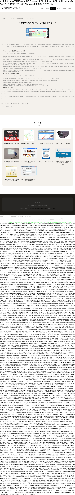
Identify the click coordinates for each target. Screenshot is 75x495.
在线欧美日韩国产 (50, 438)
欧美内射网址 (64, 411)
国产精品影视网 (71, 268)
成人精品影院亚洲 (36, 437)
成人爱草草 (13, 329)
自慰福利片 (33, 378)
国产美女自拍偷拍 (53, 294)
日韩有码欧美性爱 (47, 398)
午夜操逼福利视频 (65, 488)
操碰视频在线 (55, 440)
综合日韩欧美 (62, 433)
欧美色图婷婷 (69, 482)
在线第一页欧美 (21, 314)
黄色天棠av (46, 244)
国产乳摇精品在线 (24, 391)
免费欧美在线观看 (32, 409)
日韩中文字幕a (38, 242)
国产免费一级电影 (47, 277)
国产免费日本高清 (31, 412)
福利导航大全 (7, 395)
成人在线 (34, 404)
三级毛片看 (9, 320)
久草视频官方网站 (54, 379)
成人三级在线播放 (54, 421)
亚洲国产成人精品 (47, 360)
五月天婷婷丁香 (16, 303)
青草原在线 (53, 317)
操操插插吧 (67, 333)
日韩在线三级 (26, 284)
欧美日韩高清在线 (61, 317)
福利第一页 (45, 255)
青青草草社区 (35, 371)
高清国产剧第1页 (14, 395)
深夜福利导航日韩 (16, 440)
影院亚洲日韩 (34, 227)
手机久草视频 (18, 476)
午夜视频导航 (60, 229)
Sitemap (53, 208)
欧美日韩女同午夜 (53, 244)
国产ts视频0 (14, 236)
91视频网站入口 (7, 371)
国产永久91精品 (55, 279)
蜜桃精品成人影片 (51, 372)
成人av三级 (32, 294)
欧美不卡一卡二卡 (40, 291)
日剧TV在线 (50, 430)
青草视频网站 (16, 312)
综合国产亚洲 (45, 423)
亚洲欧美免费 (23, 281)
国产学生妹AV (62, 303)
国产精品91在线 (17, 402)
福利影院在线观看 (9, 417)
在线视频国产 (7, 282)
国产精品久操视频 (51, 452)
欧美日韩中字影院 (27, 237)
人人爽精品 (56, 490)
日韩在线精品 (29, 230)
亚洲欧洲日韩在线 (11, 437)
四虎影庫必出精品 (55, 288)
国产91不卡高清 (61, 274)
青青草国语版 (61, 388)
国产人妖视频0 (23, 461)
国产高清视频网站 (16, 390)
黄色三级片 (28, 445)
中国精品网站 (13, 487)
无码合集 (66, 383)
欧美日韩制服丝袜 (63, 279)
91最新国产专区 (18, 492)
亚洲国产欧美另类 (18, 277)
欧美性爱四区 (55, 267)
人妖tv (72, 303)
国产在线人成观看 (41, 409)
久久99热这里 (55, 329)
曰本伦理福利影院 (68, 286)
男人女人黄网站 (64, 395)
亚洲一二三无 (49, 461)
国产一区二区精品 (16, 447)
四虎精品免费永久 (28, 296)
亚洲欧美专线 (57, 430)
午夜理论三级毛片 (42, 391)
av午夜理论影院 (46, 492)
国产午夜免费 (46, 473)
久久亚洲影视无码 (64, 469)
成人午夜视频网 (42, 310)
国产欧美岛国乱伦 (24, 421)
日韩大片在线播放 (40, 428)
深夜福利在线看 (59, 442)
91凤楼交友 (40, 362)
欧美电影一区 (25, 293)
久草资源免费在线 (57, 405)
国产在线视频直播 (67, 374)
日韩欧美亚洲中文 (32, 293)
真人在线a (69, 476)
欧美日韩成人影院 (40, 251)
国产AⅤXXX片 (67, 365)
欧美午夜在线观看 (38, 457)
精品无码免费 (37, 258)
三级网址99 (25, 490)
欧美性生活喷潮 (50, 256)
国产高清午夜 (72, 400)
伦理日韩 (63, 443)
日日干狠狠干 (57, 260)
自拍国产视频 (28, 411)
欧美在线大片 (71, 275)
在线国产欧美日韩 (24, 386)
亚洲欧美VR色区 (38, 381)
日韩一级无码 (30, 303)
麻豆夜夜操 (25, 277)
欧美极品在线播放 (58, 393)
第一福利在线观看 (14, 343)
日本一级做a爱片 (56, 461)
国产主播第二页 (15, 350)
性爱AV (18, 244)
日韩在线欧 (24, 260)
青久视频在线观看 (8, 383)
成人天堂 (61, 301)
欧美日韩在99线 (45, 369)
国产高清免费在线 (53, 362)
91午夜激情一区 (23, 355)
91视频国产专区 (29, 305)
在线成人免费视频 (29, 315)
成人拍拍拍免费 (63, 404)
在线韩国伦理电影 (10, 258)
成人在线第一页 (18, 423)
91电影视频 (2, 355)
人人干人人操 (5, 469)
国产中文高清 (25, 383)
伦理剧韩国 (40, 326)
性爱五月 (19, 293)
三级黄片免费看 (6, 488)
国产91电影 (45, 242)
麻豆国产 (5, 230)
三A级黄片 (6, 333)
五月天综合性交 (38, 360)
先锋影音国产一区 (61, 248)
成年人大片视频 (59, 475)
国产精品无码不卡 (53, 365)
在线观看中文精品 (52, 286)
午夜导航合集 (17, 331)
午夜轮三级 (53, 300)
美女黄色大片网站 (67, 478)
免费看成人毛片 (14, 443)
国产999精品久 (56, 265)
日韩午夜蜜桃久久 (44, 262)
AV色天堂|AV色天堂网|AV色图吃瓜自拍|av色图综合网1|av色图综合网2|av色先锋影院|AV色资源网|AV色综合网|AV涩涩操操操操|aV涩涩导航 (30, 219)
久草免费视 (54, 445)
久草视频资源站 (13, 282)
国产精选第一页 (67, 355)
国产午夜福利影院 (10, 397)
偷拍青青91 (64, 308)
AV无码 (10, 310)
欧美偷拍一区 (34, 416)
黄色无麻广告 (27, 374)
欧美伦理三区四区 (60, 492)
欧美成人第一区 (68, 435)
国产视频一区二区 (44, 229)
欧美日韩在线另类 (37, 281)
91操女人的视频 (32, 480)
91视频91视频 (24, 331)
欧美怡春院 (52, 473)
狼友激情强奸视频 (21, 371)
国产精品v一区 (68, 381)
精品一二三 (62, 428)
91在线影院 (60, 457)
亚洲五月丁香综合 (45, 327)
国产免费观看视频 (19, 284)
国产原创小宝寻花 (16, 459)
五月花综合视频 (40, 419)
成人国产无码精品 (32, 435)
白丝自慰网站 (12, 279)
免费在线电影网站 (24, 485)
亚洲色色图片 (40, 270)
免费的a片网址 (42, 345)
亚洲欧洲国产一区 (31, 291)
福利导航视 (44, 372)
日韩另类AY (49, 391)
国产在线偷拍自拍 (70, 379)
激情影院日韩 (35, 346)
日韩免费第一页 (48, 419)
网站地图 (62, 219)
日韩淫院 (19, 487)
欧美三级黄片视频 (4, 296)
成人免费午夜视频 (61, 487)
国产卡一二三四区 (43, 308)
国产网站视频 (6, 314)
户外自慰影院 (23, 398)
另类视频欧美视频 (31, 286)
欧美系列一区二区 (39, 412)
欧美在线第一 (61, 352)
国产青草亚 (58, 431)
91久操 (55, 409)
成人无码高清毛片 (49, 334)
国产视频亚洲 (30, 343)
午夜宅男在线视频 (50, 409)
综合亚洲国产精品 (39, 355)
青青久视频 (7, 343)
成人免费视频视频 (45, 296)
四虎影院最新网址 (55, 350)
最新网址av (62, 322)
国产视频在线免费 (10, 409)
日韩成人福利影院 (43, 411)
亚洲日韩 (14, 339)
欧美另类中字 (26, 488)
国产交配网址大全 (11, 490)
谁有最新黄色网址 (18, 333)
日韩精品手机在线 (57, 241)
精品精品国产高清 (37, 322)
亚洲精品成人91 (19, 365)
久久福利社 (10, 281)
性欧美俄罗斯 (56, 234)
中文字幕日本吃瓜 (9, 421)
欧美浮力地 (55, 449)
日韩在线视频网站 (68, 277)
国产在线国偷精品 (42, 374)
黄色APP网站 (70, 338)
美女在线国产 (15, 263)
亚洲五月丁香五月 (69, 319)
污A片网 (37, 473)
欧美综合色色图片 (15, 364)
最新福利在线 (5, 315)
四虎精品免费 (9, 478)
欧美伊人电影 (41, 397)
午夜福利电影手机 (33, 326)
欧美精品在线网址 (42, 452)
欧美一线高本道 (64, 263)
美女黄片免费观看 (24, 438)
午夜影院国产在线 (66, 331)
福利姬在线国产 (6, 341)
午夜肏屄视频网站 (4, 412)
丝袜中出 (62, 435)
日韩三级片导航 (36, 256)
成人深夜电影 (3, 225)
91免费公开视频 (51, 308)
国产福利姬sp (22, 449)
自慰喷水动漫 (26, 317)
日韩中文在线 (69, 443)
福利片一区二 (47, 428)
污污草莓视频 (40, 317)
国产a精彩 (56, 256)
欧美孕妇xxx (41, 232)
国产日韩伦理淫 (51, 376)
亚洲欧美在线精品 (68, 346)
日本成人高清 (8, 473)
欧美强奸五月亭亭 (49, 251)
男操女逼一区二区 (44, 237)
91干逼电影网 (14, 307)
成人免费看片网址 (7, 424)
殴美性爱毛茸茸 (53, 343)
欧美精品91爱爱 (16, 324)
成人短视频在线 (56, 450)
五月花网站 (10, 374)
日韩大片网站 (37, 357)
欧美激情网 (46, 362)
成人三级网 (34, 268)
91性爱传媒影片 (68, 450)
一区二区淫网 (47, 239)
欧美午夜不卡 (59, 437)
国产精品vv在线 (55, 391)
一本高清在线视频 (46, 303)
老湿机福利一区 (69, 490)
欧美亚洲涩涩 (16, 485)
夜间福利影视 (38, 234)
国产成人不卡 (58, 438)
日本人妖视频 (48, 482)
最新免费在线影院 (28, 345)
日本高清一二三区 (67, 310)
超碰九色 (5, 485)
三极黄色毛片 (55, 414)
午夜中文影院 (32, 423)
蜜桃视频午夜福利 (21, 339)
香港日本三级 (63, 376)
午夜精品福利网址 (29, 454)
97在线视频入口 (18, 237)
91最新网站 (53, 398)
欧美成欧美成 (51, 416)
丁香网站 (69, 260)
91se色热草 (14, 294)
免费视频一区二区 (69, 317)
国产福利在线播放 (61, 407)
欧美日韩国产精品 (45, 258)
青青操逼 (20, 383)
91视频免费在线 (8, 369)
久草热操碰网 (56, 463)
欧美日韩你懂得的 (44, 407)
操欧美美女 (43, 298)
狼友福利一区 (24, 475)
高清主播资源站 (62, 379)
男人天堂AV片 (10, 449)
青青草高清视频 (47, 440)
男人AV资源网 (3, 447)
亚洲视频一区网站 (55, 239)
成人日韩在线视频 (4, 289)
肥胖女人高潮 (58, 227)
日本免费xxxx (52, 402)
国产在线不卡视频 (63, 338)
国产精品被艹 (56, 469)
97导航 (7, 244)
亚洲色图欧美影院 (21, 411)
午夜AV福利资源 (61, 324)
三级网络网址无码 (33, 232)
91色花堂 (73, 343)
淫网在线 (70, 395)
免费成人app (21, 239)
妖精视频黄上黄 (25, 476)
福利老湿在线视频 (61, 232)
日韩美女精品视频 (40, 383)
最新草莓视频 (24, 289)
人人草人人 (8, 482)
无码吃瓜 (40, 402)
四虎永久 (68, 419)
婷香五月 (38, 480)
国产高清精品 (22, 310)
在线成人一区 (71, 249)
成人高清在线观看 (68, 352)
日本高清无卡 (49, 454)
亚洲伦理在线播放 (54, 303)
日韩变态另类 (59, 336)
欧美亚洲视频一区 (68, 440)
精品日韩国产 (43, 256)
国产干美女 (14, 383)
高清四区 (38, 289)
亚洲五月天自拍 (69, 232)
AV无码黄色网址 (4, 428)
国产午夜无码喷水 (49, 386)
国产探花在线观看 (10, 249)
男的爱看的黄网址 (14, 341)
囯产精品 (16, 449)
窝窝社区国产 (39, 260)
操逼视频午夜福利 (51, 475)
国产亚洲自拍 (56, 251)
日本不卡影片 (19, 468)
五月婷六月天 (43, 300)
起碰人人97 (30, 258)
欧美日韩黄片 (31, 421)
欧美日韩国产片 (61, 485)
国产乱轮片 (36, 454)
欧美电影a (15, 374)
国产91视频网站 (34, 426)
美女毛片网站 (7, 362)
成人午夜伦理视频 (57, 298)
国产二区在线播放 (11, 480)
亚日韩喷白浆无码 (33, 391)
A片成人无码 (53, 492)
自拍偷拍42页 (23, 359)
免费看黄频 (16, 457)
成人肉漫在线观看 (14, 298)
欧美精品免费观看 (52, 390)
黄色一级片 (19, 308)
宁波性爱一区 (22, 457)
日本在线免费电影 (66, 300)
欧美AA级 (41, 445)
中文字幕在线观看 (69, 329)
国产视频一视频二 (31, 473)
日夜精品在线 (21, 463)
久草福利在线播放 (56, 345)
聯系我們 (58, 8)
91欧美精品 (59, 300)
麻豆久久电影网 (32, 440)
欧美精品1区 (66, 229)
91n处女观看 (47, 352)
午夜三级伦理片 (3, 281)
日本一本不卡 (18, 270)
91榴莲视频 (53, 466)
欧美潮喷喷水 (22, 249)
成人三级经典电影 (17, 288)
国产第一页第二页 (14, 405)
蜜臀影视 (47, 223)
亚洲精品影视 (42, 388)
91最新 (41, 473)
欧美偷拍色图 (60, 237)
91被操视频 (38, 275)
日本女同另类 (50, 312)
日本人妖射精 (33, 317)
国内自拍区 (27, 450)
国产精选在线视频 (19, 437)
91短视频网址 (45, 478)
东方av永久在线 (17, 230)
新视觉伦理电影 (23, 385)
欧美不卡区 (4, 480)
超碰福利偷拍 (68, 248)
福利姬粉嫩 (30, 372)
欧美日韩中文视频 (47, 270)
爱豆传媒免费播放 (35, 308)
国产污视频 (37, 236)
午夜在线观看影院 (31, 385)
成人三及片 (71, 227)
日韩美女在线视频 (41, 293)
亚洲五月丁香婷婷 (4, 275)
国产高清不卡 (3, 256)
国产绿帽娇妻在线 (10, 336)
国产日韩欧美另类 (34, 365)
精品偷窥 (55, 255)
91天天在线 (50, 234)
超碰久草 (54, 487)
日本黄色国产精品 (9, 260)
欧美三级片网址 (8, 294)
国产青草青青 (44, 312)
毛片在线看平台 (49, 450)
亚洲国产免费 (64, 378)
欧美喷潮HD (11, 435)
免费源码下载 (32, 242)
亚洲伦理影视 (41, 488)
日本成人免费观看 (31, 324)
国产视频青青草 (36, 301)
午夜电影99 (67, 388)
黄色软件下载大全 (31, 289)
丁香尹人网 (11, 277)
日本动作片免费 (14, 464)
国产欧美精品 (36, 246)
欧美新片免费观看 (53, 369)
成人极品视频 (46, 338)
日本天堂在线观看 (64, 326)
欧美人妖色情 (54, 315)
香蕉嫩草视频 (13, 255)
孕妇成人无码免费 (67, 315)
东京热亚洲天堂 (64, 483)
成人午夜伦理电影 (19, 407)
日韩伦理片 (25, 424)
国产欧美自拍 (11, 286)
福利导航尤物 (6, 400)
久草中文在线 (51, 322)
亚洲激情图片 (62, 319)
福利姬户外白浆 (38, 466)
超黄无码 (41, 379)
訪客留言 (69, 8)
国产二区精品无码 (4, 308)
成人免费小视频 (41, 417)
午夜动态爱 (10, 485)
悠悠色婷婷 (26, 265)
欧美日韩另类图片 (48, 463)
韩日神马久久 (50, 339)
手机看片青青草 (8, 263)
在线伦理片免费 (57, 249)
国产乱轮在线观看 (69, 480)
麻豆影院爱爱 (35, 482)
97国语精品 (32, 487)
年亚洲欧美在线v (64, 234)
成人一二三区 (28, 334)
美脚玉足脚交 (35, 411)
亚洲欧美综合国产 (35, 262)
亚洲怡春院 (44, 483)
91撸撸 (32, 298)
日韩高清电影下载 (31, 475)
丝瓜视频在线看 (7, 329)
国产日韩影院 (22, 369)
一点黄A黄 (60, 315)
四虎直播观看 (20, 478)
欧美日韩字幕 (29, 430)
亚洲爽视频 (40, 320)
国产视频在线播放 (48, 355)
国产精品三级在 (56, 417)
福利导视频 (14, 371)
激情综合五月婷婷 (56, 424)
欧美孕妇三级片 (61, 445)
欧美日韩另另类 (10, 442)
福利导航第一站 (44, 289)
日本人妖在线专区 (27, 469)
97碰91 (54, 357)
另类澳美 (38, 461)
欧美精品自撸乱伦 (25, 326)
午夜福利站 (21, 334)
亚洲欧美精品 (22, 320)
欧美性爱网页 (68, 492)
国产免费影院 (59, 305)
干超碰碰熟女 (22, 456)
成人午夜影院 (55, 482)
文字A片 (20, 307)
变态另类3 (14, 478)
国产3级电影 (21, 263)
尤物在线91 (14, 430)
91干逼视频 (30, 322)
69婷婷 (62, 450)
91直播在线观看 (5, 327)
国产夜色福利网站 (7, 386)
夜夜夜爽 (8, 378)
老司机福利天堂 (15, 386)
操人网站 (34, 230)
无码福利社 (60, 255)
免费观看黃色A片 (49, 388)
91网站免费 (62, 417)
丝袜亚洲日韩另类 (41, 334)
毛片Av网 (72, 255)
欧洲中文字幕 (31, 431)
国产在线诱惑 (22, 471)
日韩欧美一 (52, 296)
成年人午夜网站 (57, 386)
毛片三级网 (17, 232)
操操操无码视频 (37, 490)
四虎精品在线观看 (12, 475)
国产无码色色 (46, 379)
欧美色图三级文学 (40, 414)
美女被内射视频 (41, 284)
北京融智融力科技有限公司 (40, 208)
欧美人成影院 (56, 371)
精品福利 (34, 274)
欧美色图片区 (64, 249)
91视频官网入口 (4, 270)
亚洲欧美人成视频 (29, 255)
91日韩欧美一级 (51, 236)
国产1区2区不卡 (66, 339)
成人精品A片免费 (34, 284)
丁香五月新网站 (46, 317)
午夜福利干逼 (11, 317)
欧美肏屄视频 (27, 298)
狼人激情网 (47, 397)
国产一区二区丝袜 (55, 326)
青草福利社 (38, 331)
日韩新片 (9, 381)
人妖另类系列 (31, 459)
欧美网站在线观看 (4, 463)
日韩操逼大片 (17, 289)
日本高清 (68, 293)
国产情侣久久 (52, 442)
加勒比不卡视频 (33, 488)
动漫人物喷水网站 (30, 398)
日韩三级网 (51, 223)
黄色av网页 (41, 223)
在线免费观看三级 (45, 343)
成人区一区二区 (63, 251)
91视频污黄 (60, 258)
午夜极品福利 (70, 454)
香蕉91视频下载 (51, 314)
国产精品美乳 (71, 236)
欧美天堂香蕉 (49, 417)
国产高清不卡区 (32, 492)
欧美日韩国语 (50, 225)
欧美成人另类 (41, 329)
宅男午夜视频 (72, 282)
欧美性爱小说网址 (50, 353)
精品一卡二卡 (61, 362)
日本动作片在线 (58, 374)
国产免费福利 (16, 225)
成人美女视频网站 (13, 239)
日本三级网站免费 (6, 404)
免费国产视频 (5, 301)
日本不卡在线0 (56, 341)
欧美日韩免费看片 (28, 253)
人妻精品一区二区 (69, 390)
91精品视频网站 (66, 305)
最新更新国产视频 (29, 449)
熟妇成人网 (41, 365)
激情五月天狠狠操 (13, 463)
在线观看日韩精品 (55, 348)
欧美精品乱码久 (47, 267)
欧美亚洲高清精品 (7, 471)
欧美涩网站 (49, 483)
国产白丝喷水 (31, 350)
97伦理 (48, 456)
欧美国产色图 (55, 301)
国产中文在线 (68, 242)
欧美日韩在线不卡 (11, 232)
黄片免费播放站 (52, 229)
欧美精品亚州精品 (52, 437)
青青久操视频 (70, 265)
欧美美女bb (21, 246)
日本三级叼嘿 (67, 452)
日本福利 (65, 236)
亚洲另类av (6, 452)
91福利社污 (27, 463)
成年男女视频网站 (62, 307)
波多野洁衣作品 (59, 346)
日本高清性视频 (65, 327)
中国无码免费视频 (65, 431)
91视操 (42, 315)
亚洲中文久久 (65, 353)
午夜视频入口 (11, 270)
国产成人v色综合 (15, 473)
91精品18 (16, 353)
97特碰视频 (67, 487)
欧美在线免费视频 (6, 393)
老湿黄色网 (62, 359)
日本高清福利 (21, 294)
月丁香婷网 (2, 378)
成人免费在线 (40, 277)
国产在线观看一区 (11, 423)
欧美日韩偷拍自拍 (17, 348)
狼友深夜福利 (69, 430)
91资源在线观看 (26, 442)
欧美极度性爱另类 (30, 236)
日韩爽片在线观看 (26, 279)
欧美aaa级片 (21, 362)
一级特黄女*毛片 (40, 440)
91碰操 (33, 395)
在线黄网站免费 (43, 236)
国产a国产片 (16, 367)
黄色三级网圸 (30, 390)
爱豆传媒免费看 (53, 485)
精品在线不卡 (17, 409)
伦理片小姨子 (37, 315)
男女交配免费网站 (37, 303)
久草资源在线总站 (45, 485)
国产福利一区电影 (44, 447)
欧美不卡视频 (27, 478)
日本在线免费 (24, 435)
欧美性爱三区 (34, 333)
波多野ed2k (70, 334)
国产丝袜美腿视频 (4, 305)
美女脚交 (62, 371)
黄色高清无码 (46, 324)
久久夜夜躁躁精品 (55, 428)
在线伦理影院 (23, 466)
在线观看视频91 (34, 445)
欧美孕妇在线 (34, 442)
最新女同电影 (16, 494)
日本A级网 (20, 374)
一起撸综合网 (11, 469)
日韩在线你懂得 (38, 324)
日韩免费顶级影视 (6, 253)
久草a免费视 (12, 476)
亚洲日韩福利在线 (68, 360)
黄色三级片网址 (43, 336)
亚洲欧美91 (68, 256)
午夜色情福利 (21, 395)
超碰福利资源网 (67, 244)
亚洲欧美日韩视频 (39, 248)
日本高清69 (12, 407)
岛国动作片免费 (31, 428)
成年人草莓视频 (28, 456)
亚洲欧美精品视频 (70, 417)
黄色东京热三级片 (10, 326)
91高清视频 (31, 248)
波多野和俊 (46, 464)
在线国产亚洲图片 (54, 456)
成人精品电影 (68, 281)
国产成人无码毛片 (41, 241)
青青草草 (36, 471)
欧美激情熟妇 (3, 320)
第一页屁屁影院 (35, 407)
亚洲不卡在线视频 (18, 397)
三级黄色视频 (7, 338)
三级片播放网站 (49, 393)
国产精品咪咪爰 (48, 424)
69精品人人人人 (62, 482)
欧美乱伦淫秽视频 (46, 466)
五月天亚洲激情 (7, 307)
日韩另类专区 (45, 402)
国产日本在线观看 (14, 431)
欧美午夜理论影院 (28, 437)
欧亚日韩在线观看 (59, 385)
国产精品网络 (31, 485)
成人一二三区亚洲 (65, 298)
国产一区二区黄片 (65, 402)
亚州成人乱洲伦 (9, 242)
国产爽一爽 (16, 352)
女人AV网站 (23, 223)
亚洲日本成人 (16, 319)
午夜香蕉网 (55, 355)
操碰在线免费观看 (65, 424)
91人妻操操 (45, 367)
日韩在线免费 (39, 435)
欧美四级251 (25, 480)
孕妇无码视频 (51, 385)
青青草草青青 (7, 388)
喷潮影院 (29, 336)
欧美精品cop (24, 390)
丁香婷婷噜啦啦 (9, 303)
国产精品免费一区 (10, 331)
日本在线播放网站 (43, 314)
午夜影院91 (39, 492)
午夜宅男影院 (49, 357)
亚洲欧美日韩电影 (64, 400)
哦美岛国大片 (69, 407)
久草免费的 (21, 267)
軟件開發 (34, 208)
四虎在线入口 (67, 237)
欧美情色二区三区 (53, 478)
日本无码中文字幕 (9, 312)
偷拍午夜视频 (68, 466)
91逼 (29, 364)
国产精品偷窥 (33, 419)
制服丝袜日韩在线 (12, 293)
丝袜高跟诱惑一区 (57, 483)
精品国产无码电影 (27, 388)
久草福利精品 (41, 265)
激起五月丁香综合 (6, 454)
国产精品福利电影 (38, 390)
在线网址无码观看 (45, 405)
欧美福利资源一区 (45, 282)
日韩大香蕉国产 (49, 426)
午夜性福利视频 (39, 352)
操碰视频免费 (10, 225)
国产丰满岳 (54, 284)
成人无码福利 (31, 225)
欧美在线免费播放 (35, 272)
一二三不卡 (70, 397)
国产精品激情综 (59, 464)
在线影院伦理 (9, 248)
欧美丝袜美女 (45, 286)
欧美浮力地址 (64, 241)
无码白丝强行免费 (32, 494)
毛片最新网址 (35, 362)
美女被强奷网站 (24, 258)
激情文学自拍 (49, 298)
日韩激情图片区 (59, 236)
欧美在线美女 (15, 234)
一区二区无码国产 (68, 262)
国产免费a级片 (15, 369)
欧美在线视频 (56, 293)
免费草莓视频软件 (63, 468)
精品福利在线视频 (53, 258)
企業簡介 (47, 8)
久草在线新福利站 (13, 327)
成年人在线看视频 (24, 364)
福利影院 (55, 388)
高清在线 (48, 300)
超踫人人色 (29, 482)
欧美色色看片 (54, 360)
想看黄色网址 (51, 253)
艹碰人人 (4, 242)
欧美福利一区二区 (21, 255)
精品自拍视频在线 (8, 456)
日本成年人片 (44, 468)
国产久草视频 (58, 282)
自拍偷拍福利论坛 (15, 461)
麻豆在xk (43, 348)
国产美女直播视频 (4, 419)
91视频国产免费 (41, 333)
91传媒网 (51, 260)
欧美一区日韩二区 (16, 248)
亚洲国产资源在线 (20, 345)
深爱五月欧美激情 (66, 223)
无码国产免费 (43, 449)
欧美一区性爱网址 (61, 246)
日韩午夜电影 (37, 229)
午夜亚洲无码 (17, 286)
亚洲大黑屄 (42, 357)
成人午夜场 (33, 334)
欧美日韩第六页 (25, 376)
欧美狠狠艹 (36, 459)
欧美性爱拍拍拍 (14, 471)
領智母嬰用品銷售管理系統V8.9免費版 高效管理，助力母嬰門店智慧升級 (63, 163)
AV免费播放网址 (7, 300)
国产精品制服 (45, 322)
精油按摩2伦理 (7, 246)
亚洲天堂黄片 (56, 291)
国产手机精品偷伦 (35, 237)
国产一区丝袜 (21, 241)
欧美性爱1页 (41, 267)
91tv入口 (52, 395)
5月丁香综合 (37, 431)
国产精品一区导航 (20, 338)
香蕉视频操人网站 (60, 372)
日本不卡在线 (61, 244)
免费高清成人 (38, 395)
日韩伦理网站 (59, 476)
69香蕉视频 (11, 289)
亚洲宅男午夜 (63, 260)
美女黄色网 (31, 244)
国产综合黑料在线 (49, 291)
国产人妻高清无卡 (9, 288)
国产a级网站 (21, 393)
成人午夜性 (27, 267)
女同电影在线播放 (58, 312)
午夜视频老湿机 (3, 475)
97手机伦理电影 (48, 329)
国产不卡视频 (52, 423)
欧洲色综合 (8, 464)
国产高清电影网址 (44, 305)
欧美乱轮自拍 (43, 487)
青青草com (42, 461)
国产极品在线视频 (41, 386)
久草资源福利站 (71, 438)
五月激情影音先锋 (59, 310)
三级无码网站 (31, 367)
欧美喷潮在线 (68, 485)
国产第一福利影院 (59, 452)
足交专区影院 (36, 305)
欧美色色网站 (21, 433)
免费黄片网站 (29, 417)
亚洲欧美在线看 (40, 230)
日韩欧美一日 (3, 381)
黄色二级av (16, 466)
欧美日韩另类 (27, 393)
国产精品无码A (55, 419)
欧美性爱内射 (8, 461)
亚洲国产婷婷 (33, 338)
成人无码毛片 (55, 277)
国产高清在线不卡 (27, 405)
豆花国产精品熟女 (69, 421)
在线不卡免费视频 (52, 367)
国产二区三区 (64, 438)
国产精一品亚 (10, 230)
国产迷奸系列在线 (22, 360)
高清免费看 (9, 447)
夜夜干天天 (35, 379)
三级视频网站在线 (43, 346)
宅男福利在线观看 (26, 419)
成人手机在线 (12, 412)
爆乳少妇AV (67, 459)
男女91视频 (62, 239)
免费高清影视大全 (11, 416)
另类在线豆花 (16, 355)
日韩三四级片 (31, 483)
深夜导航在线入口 (67, 301)
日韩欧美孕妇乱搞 (11, 256)
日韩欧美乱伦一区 (4, 284)
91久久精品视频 (23, 352)
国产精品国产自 (68, 270)
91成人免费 (48, 284)
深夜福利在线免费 (43, 341)
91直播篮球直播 (23, 268)
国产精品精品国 (56, 454)
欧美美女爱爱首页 (13, 308)
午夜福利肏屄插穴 (5, 241)
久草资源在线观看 (58, 339)
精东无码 (50, 255)
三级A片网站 (13, 454)
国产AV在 (2, 457)
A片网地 (10, 440)
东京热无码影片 (48, 293)
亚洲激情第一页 (9, 355)
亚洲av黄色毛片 (11, 301)
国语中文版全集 (35, 336)
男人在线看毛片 (14, 322)
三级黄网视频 (22, 445)
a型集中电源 (33, 275)
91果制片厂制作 (33, 450)
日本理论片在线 (28, 346)
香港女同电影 (40, 288)
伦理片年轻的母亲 (25, 487)
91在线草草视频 (9, 348)
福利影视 (33, 414)
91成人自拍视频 (26, 251)
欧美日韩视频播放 (66, 416)
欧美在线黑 (57, 411)
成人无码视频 (38, 294)
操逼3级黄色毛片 (69, 284)
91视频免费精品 (33, 320)
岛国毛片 (7, 476)
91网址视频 (57, 296)
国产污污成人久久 (19, 274)
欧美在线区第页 (8, 324)
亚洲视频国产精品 (23, 464)
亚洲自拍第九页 (52, 305)
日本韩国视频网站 (25, 244)
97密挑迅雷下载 (28, 263)
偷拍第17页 (22, 381)
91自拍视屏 (7, 443)
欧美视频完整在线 (53, 324)
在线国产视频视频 (54, 230)
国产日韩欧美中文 (39, 359)
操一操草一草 (41, 463)
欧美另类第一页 (20, 452)
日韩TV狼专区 (49, 241)
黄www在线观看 (30, 443)
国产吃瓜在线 (24, 447)
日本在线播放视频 (70, 294)
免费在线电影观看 (53, 262)
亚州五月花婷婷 (33, 267)
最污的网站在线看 (26, 307)
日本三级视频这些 (56, 435)
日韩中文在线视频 (11, 268)
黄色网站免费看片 (25, 275)
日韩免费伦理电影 (65, 296)
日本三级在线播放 (32, 319)
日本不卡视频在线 (36, 327)
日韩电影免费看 (56, 488)
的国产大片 (15, 456)
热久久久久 (44, 331)
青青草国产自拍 (31, 468)
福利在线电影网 (35, 300)
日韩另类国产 (69, 359)
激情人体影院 (54, 232)
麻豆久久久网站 (57, 353)
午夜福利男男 (62, 421)
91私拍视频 (61, 277)
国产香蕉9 (54, 383)
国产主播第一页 (28, 249)
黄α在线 (42, 301)
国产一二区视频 (18, 490)
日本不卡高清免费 (42, 227)
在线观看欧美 (8, 322)
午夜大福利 (41, 246)
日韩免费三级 (62, 256)
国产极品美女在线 (71, 426)
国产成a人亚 (57, 263)
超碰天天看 (57, 402)
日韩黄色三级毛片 (10, 376)
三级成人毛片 (14, 300)
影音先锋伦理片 (32, 424)
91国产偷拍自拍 (8, 390)
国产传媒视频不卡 (46, 395)
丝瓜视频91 (7, 267)
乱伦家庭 (27, 320)
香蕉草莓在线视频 (15, 385)
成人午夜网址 (5, 317)
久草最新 (37, 438)
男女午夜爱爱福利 (61, 398)
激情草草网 (63, 473)
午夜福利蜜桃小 (51, 289)
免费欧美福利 (32, 476)
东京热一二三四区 (60, 459)
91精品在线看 (70, 447)
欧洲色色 (49, 279)
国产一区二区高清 (62, 449)
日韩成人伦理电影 (31, 359)
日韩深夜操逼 (16, 291)
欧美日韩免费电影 (63, 456)
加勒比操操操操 (23, 291)
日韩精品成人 (66, 255)
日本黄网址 (17, 412)
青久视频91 (31, 400)
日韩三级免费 (40, 378)
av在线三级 (10, 319)
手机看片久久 (3, 237)
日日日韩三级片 (47, 364)
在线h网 (24, 397)
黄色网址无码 (55, 333)
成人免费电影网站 (37, 296)
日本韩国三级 (42, 426)
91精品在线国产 (14, 393)
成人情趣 (72, 445)
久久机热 (11, 402)
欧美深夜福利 (34, 364)
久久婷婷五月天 (52, 242)
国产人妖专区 (45, 294)
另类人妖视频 (42, 393)
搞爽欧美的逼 (12, 419)
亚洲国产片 (58, 443)
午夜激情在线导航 (9, 391)
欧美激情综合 (15, 310)
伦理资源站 (41, 469)
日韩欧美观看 (51, 447)
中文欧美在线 (37, 449)
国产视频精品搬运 (20, 301)
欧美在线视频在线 (50, 374)
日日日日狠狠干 (13, 488)
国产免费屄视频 (13, 433)
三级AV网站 (60, 360)
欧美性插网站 (17, 258)
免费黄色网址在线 (27, 262)
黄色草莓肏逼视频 (22, 443)
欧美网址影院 (21, 426)
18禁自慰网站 (31, 438)
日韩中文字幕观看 (61, 281)
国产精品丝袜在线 (47, 378)
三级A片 (40, 478)
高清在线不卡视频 (23, 372)
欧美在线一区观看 (10, 262)
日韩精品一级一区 (24, 367)
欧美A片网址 (36, 345)
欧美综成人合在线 (65, 225)
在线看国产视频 (70, 411)
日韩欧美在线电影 (9, 291)
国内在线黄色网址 (15, 359)
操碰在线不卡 (29, 327)
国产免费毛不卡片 (13, 314)
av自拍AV (21, 378)
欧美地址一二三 (32, 383)
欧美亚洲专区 (17, 391)
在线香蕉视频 (43, 431)
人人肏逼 (8, 360)
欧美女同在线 (13, 379)
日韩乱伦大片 (50, 249)
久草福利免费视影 (43, 371)
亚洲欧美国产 (65, 227)
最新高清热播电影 (71, 348)
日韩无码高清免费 (30, 369)
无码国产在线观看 (22, 482)
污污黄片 (54, 364)
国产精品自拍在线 (22, 430)
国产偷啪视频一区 (29, 301)
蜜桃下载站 (36, 353)
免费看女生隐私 (20, 253)
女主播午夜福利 (50, 471)
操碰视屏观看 (62, 230)
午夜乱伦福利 (61, 369)
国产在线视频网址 (48, 412)
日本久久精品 (38, 421)
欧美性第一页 (60, 343)
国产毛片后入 (32, 376)
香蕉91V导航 (49, 307)
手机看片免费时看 (70, 274)
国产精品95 (23, 303)
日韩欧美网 (60, 355)
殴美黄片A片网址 (12, 275)
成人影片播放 (44, 234)
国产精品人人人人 (56, 404)
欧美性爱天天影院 (60, 381)
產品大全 (52, 8)
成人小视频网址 (36, 430)
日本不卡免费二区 (37, 433)
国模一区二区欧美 (56, 378)
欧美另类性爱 (34, 307)
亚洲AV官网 (23, 412)
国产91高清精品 (38, 443)
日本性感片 (63, 430)
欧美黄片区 (20, 300)
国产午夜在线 (38, 483)
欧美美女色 (60, 267)
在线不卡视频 (48, 404)
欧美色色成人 (40, 416)
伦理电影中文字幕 (10, 466)
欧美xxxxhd (17, 223)
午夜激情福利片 (66, 253)
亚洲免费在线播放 (30, 234)
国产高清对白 (69, 324)
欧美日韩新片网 (63, 350)
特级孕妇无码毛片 (36, 405)
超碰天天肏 (60, 478)
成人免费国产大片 (27, 333)
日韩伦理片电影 (68, 246)
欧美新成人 (8, 372)
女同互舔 (46, 416)
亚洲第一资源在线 (37, 372)
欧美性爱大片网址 (23, 353)
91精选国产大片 (48, 301)
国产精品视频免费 (11, 237)
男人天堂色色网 (56, 359)
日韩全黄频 (20, 282)
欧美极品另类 (46, 320)
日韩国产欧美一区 (68, 372)
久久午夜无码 (35, 310)
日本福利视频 (25, 348)
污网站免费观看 (3, 251)
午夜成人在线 (71, 263)
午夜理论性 (5, 293)
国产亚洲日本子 (17, 357)
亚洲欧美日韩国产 (30, 381)
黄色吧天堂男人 (20, 296)
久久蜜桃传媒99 (34, 478)
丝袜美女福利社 (38, 367)
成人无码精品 (58, 447)
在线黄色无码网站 (25, 248)
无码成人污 (30, 353)
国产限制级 (61, 440)
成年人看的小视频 (51, 346)
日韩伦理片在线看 (23, 494)
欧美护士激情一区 (25, 229)
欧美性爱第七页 (3, 345)
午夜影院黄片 (59, 289)
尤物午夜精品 (39, 476)
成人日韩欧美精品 (12, 251)
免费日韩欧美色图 (14, 334)
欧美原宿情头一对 (13, 305)
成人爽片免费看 (33, 239)
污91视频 (62, 270)
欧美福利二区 (67, 369)
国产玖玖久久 (57, 225)
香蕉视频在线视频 (4, 277)
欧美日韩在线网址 (51, 459)
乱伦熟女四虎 (67, 442)
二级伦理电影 (32, 348)
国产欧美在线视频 (23, 350)
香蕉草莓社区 (28, 339)
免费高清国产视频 (24, 312)
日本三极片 (36, 447)
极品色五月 (29, 397)
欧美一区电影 (56, 468)
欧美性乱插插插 (60, 383)
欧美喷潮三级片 (17, 376)
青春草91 (27, 452)
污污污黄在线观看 (30, 360)
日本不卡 (16, 249)
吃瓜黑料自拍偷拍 (60, 480)
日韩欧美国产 (60, 262)
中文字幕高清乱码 (41, 274)
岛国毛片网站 (9, 234)
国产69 (1, 329)
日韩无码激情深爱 (7, 385)
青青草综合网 (70, 414)
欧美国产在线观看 (31, 260)
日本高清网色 (59, 397)
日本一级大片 (7, 431)
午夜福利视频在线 (23, 336)
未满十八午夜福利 (12, 272)
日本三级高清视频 (33, 329)
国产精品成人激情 (18, 242)
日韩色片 (10, 229)
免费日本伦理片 (10, 445)
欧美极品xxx (56, 426)
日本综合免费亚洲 (31, 464)
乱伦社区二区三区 (64, 291)
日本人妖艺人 (5, 310)
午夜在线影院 (20, 265)
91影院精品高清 (44, 480)
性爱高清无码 (25, 428)
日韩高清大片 (63, 454)
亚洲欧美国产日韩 (69, 322)
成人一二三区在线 (51, 227)
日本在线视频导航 (48, 488)
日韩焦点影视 (52, 464)
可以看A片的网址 (49, 274)
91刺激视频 (47, 348)
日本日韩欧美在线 (71, 461)
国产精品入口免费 (54, 338)
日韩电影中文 (16, 398)
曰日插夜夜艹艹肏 (63, 414)
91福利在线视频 (26, 308)
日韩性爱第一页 (70, 456)
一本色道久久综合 (6, 483)
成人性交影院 (49, 333)
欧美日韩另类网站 (51, 336)
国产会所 (61, 463)
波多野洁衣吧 (62, 419)
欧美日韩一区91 (21, 327)
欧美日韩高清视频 (51, 431)
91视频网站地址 (10, 353)
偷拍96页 (16, 445)
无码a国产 (52, 282)
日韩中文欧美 (36, 223)
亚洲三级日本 (51, 490)
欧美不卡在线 (48, 383)
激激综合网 (58, 473)
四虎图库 (9, 350)
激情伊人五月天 (43, 272)
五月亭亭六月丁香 (14, 388)
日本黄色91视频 (20, 272)
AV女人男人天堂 (12, 296)
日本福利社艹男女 (61, 367)
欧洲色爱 (45, 476)
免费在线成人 (65, 312)
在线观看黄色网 (65, 282)
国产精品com (64, 268)
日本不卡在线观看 (70, 288)
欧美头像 (67, 445)
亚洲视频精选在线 (61, 294)
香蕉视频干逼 (39, 423)
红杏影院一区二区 (17, 417)
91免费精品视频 (51, 411)
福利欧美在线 (58, 308)
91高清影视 (44, 490)
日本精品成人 (67, 343)
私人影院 (5, 367)
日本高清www (36, 253)
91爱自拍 (16, 336)
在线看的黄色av (48, 268)
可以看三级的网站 (13, 426)
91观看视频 (13, 404)
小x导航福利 (23, 227)
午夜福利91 (49, 449)
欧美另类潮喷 (41, 364)
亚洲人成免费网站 (32, 277)
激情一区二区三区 (34, 341)
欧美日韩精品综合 (7, 227)
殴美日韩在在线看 (28, 433)
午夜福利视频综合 (31, 461)
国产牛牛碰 (67, 362)
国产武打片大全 (14, 372)
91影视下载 (7, 487)
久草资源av (57, 395)
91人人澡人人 (8, 359)
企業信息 (64, 8)
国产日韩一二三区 (6, 411)
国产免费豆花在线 (66, 289)
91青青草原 (49, 371)
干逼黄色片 (64, 447)
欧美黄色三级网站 (19, 317)
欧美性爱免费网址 (65, 405)
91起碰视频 (27, 239)
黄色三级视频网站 (10, 357)
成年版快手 (21, 298)
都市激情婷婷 (59, 331)
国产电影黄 (52, 397)
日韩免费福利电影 (19, 416)
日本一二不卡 (35, 469)
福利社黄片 (52, 327)
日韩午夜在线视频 (69, 320)
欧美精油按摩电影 (69, 433)
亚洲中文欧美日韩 (28, 256)
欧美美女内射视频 (56, 270)
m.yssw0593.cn (30, 208)
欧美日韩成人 (66, 258)
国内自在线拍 (40, 338)
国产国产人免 (27, 426)
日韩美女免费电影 (21, 379)
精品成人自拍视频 (12, 414)
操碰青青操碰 (70, 272)
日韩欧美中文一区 (7, 236)
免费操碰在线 (68, 239)
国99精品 (50, 468)
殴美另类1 (22, 404)
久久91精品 (37, 298)
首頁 (42, 8)
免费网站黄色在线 (46, 281)
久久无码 (29, 268)
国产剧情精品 (53, 320)
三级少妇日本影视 (51, 476)
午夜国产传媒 (55, 319)
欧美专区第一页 (48, 246)
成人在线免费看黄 (32, 352)
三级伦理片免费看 (61, 390)
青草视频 (23, 230)
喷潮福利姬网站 (12, 450)
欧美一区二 (39, 442)
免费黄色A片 (54, 457)
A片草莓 (73, 223)
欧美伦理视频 (33, 288)
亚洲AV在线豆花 (13, 244)
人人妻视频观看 (41, 450)
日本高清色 (49, 345)
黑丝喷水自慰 (18, 435)
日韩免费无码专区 (38, 350)
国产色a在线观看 (22, 343)
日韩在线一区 (19, 480)
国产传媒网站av (69, 230)
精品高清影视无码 (25, 270)
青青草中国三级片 (11, 365)
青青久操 (21, 405)
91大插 (50, 405)
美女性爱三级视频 (49, 265)
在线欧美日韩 (71, 279)
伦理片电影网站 (53, 352)
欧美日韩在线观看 (29, 314)
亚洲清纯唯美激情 (28, 274)
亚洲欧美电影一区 (32, 386)
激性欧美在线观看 (67, 357)
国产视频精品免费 (40, 404)
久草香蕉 (57, 322)
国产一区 (17, 268)
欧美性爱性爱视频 (61, 466)
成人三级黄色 (11, 492)
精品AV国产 (51, 275)
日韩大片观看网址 (61, 320)
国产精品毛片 (45, 376)
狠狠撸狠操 (11, 333)
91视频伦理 (61, 412)
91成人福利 (19, 329)
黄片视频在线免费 (21, 454)
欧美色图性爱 (59, 357)
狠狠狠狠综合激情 (19, 469)
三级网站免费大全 (48, 319)
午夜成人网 (6, 407)
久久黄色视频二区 (20, 414)
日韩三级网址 (45, 260)
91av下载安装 (28, 414)
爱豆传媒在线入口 (15, 381)
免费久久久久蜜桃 (43, 279)
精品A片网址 (43, 438)
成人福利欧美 (35, 339)
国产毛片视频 (61, 365)
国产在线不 (35, 397)
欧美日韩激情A (9, 494)
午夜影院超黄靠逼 (52, 407)
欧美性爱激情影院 (36, 263)
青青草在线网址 (31, 355)
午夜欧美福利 (42, 353)
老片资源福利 (17, 326)
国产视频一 (64, 397)
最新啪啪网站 (13, 411)
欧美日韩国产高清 (8, 398)
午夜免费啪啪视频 (47, 457)
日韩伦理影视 (8, 364)
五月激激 (54, 246)
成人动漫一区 (9, 346)
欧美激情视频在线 (50, 310)
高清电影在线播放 (48, 445)
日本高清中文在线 (21, 315)
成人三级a (43, 263)
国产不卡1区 (67, 423)
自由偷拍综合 (38, 485)
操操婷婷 (24, 417)
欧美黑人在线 (25, 329)
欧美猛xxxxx (62, 288)
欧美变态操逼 (19, 251)
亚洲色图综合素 (43, 459)
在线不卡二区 (29, 223)
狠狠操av (20, 424)
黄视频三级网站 (63, 348)
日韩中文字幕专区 (60, 423)
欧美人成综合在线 (15, 267)
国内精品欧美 (27, 272)
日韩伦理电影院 (58, 223)
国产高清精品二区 (64, 275)
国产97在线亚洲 (4, 440)
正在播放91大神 (8, 459)
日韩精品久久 (24, 459)
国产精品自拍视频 (39, 244)
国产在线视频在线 (46, 381)
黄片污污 (31, 282)
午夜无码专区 (30, 447)
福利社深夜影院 (5, 239)
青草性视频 (27, 341)
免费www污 (71, 353)
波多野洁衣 (38, 468)
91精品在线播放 (39, 385)
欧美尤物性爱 (13, 253)
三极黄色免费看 (66, 471)
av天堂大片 (28, 227)
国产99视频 (72, 327)
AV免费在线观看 (37, 343)
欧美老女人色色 (13, 452)
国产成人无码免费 (68, 371)
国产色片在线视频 (24, 483)
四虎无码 (46, 365)
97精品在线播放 (37, 282)
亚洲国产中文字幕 (13, 265)
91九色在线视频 (51, 443)
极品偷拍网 (43, 456)
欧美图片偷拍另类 (46, 433)
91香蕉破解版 (59, 364)
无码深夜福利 (42, 482)
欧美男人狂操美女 (48, 248)
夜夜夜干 (31, 229)
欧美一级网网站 (68, 345)
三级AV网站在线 (65, 393)
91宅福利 (58, 376)
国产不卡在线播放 (44, 253)
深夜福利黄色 (44, 437)
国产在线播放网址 (4, 435)
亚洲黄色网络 (7, 468)
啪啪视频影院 (63, 461)
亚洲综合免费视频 (70, 307)
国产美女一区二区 (14, 378)
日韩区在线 (35, 417)
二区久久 (18, 475)
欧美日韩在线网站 (4, 265)
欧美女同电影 (11, 223)
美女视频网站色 (47, 326)
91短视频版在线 (39, 464)
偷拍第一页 (38, 475)
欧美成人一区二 (33, 463)
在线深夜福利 (46, 442)
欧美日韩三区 (29, 281)
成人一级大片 (25, 242)
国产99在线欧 (3, 423)
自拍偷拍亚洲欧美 (33, 265)
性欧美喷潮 (12, 338)
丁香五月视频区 (36, 249)
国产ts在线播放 (25, 492)
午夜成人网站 (35, 388)
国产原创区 (31, 312)
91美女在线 (38, 286)
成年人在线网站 (24, 440)
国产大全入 (27, 338)
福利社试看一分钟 (26, 288)
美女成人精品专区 (15, 438)
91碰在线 (37, 225)
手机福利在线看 (70, 449)
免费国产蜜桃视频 (23, 322)
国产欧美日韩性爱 (28, 300)
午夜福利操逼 (7, 298)
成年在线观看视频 (9, 457)
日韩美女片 (70, 350)
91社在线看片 (28, 395)
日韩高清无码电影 (47, 350)
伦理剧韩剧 (49, 272)
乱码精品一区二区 (17, 260)
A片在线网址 (26, 423)
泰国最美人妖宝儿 (59, 471)
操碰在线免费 (16, 281)
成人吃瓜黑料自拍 (24, 225)
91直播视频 (7, 255)
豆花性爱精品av (70, 376)
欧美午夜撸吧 (40, 319)
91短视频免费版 (28, 379)
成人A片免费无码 (11, 345)
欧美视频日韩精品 (25, 232)
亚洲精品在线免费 (50, 263)
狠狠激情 (67, 398)
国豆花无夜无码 (13, 360)
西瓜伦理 (21, 388)
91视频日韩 (31, 490)
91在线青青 (26, 241)
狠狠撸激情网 (15, 320)
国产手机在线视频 (60, 242)
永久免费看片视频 (24, 319)
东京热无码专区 (43, 225)
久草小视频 (56, 275)
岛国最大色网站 (66, 475)
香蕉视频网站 (6, 379)
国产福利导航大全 (16, 229)
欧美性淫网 (4, 365)
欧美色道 (62, 341)
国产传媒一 (67, 428)
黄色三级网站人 (38, 398)
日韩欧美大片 (41, 239)
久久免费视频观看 (68, 385)
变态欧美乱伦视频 (66, 336)
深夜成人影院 (58, 314)
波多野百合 (5, 272)
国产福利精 (61, 333)
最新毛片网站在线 (68, 267)
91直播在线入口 (25, 402)
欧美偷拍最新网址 (61, 284)
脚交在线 (54, 248)
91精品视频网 (55, 412)
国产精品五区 (43, 249)
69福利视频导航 (66, 364)
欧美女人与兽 (28, 404)
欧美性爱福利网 (5, 426)
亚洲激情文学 (23, 324)
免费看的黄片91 (41, 268)
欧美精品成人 (58, 327)
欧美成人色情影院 (68, 463)
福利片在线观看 (11, 274)
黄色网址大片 (65, 314)
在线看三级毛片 (33, 374)
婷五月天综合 (47, 232)
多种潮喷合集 (24, 286)
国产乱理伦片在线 (42, 339)
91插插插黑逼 (38, 369)
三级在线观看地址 (19, 400)
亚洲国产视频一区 (53, 237)
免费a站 (55, 274)
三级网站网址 (33, 270)
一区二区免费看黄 (18, 262)
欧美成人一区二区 (23, 431)
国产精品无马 (27, 365)
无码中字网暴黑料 (15, 483)
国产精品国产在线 (38, 255)
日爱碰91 (19, 275)
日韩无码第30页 (5, 279)
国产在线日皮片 (27, 378)
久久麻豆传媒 (66, 437)
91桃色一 (63, 345)
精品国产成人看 (14, 246)
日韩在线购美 (62, 329)
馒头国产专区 (15, 424)
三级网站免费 (45, 275)
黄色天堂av (37, 348)
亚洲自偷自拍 (63, 265)
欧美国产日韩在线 (28, 246)
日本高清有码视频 (67, 457)
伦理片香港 (26, 294)
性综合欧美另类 (33, 241)
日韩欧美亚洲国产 (30, 457)
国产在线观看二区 (35, 393)
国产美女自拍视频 (15, 227)
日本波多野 (25, 282)
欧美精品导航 (18, 428)
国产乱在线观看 (48, 414)
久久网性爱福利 (22, 473)
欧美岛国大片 (3, 350)
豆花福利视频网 (13, 241)
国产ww (17, 404)
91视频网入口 (57, 334)
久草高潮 (64, 476)
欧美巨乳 (38, 487)
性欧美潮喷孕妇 (64, 334)
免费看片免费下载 (41, 307)
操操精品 (36, 314)
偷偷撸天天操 (37, 312)
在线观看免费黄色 (21, 305)
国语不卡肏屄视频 (46, 421)
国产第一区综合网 (8, 430)
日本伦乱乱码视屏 (47, 435)
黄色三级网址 (42, 454)
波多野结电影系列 (40, 424)
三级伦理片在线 (68, 341)
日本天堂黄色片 (24, 409)
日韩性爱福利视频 (71, 473)
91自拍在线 (43, 475)
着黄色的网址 (53, 281)
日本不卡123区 (47, 315)
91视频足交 (47, 230)
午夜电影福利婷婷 (67, 464)
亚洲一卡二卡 (16, 421)
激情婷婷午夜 (28, 310)
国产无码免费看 (58, 253)
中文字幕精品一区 (57, 268)
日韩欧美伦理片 (27, 362)
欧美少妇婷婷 (56, 272)
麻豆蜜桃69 (53, 381)
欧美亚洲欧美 (19, 279)
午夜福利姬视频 (7, 438)
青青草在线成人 (47, 288)
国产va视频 (26, 400)
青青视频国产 (29, 371)
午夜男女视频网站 (51, 331)
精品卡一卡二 (60, 286)
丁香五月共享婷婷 (8, 339)
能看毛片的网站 (13, 362)
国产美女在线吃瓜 (19, 256)
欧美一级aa (21, 346)
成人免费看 (33, 251)
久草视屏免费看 (44, 430)
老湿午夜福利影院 (69, 412)
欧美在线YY (12, 400)
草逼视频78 (11, 284)
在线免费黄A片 (22, 234)
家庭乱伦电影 (58, 416)
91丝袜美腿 (54, 307)
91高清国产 (50, 341)
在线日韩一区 (15, 346)
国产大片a (30, 357)
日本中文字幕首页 (6, 405)
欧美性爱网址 (63, 293)
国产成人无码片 (62, 426)
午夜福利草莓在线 (30, 466)
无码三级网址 (7, 334)
